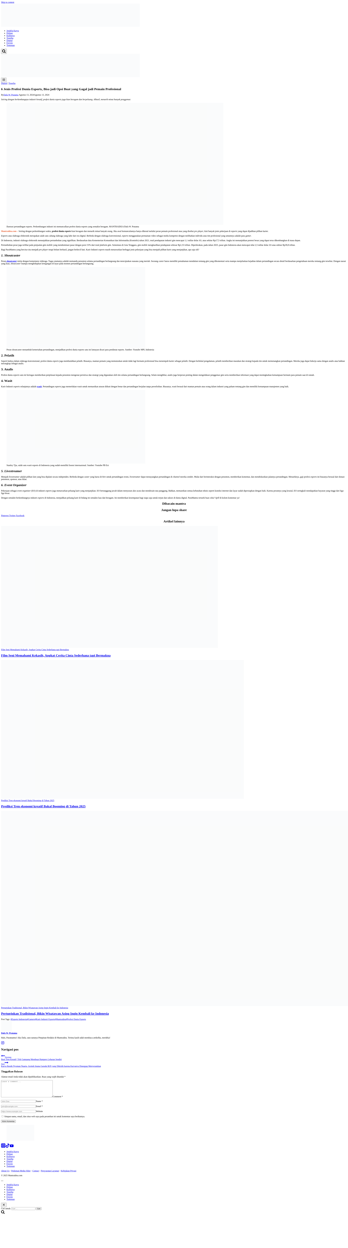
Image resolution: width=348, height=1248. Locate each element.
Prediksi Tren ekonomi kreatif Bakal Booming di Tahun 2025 (43, 806)
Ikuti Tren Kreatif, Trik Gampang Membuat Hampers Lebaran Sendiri (174, 1057)
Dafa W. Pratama (11, 95)
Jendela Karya (13, 31)
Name (39, 1104)
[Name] (18, 1104)
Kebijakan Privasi (68, 1174)
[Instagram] (3, 1150)
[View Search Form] (4, 51)
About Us (5, 1174)
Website (39, 1114)
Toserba (10, 38)
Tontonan (11, 45)
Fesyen (10, 43)
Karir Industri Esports (45, 1019)
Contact (35, 1174)
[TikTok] (7, 1150)
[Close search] (4, 1208)
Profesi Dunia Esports (76, 1019)
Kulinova (11, 35)
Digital (9, 40)
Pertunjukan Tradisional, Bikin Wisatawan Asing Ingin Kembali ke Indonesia (55, 1013)
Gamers (31, 1019)
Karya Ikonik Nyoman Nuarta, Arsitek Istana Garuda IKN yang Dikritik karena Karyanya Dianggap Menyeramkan (174, 1064)
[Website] (18, 1114)
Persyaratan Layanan (50, 1174)
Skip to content (7, 2)
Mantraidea (60, 1019)
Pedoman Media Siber (20, 1174)
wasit (39, 386)
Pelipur (10, 33)
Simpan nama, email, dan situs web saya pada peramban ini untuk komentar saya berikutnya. (44, 1120)
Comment (64, 1100)
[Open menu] (4, 80)
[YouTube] (12, 1150)
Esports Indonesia (19, 1019)
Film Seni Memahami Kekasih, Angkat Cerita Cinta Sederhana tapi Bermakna (56, 655)
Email (39, 1109)
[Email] (18, 1109)
